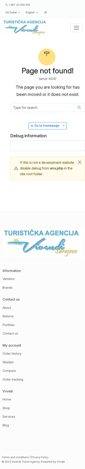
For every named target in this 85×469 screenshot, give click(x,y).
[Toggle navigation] (76, 28)
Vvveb (61, 461)
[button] (13, 12)
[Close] (80, 162)
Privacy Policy (40, 457)
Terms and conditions (15, 457)
